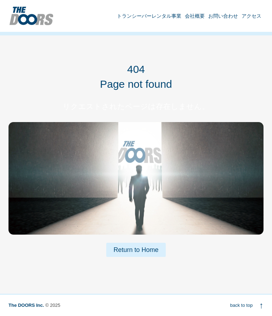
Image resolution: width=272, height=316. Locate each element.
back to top (247, 305)
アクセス (251, 16)
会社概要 (195, 16)
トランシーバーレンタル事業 (149, 16)
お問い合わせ (223, 16)
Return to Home (135, 249)
